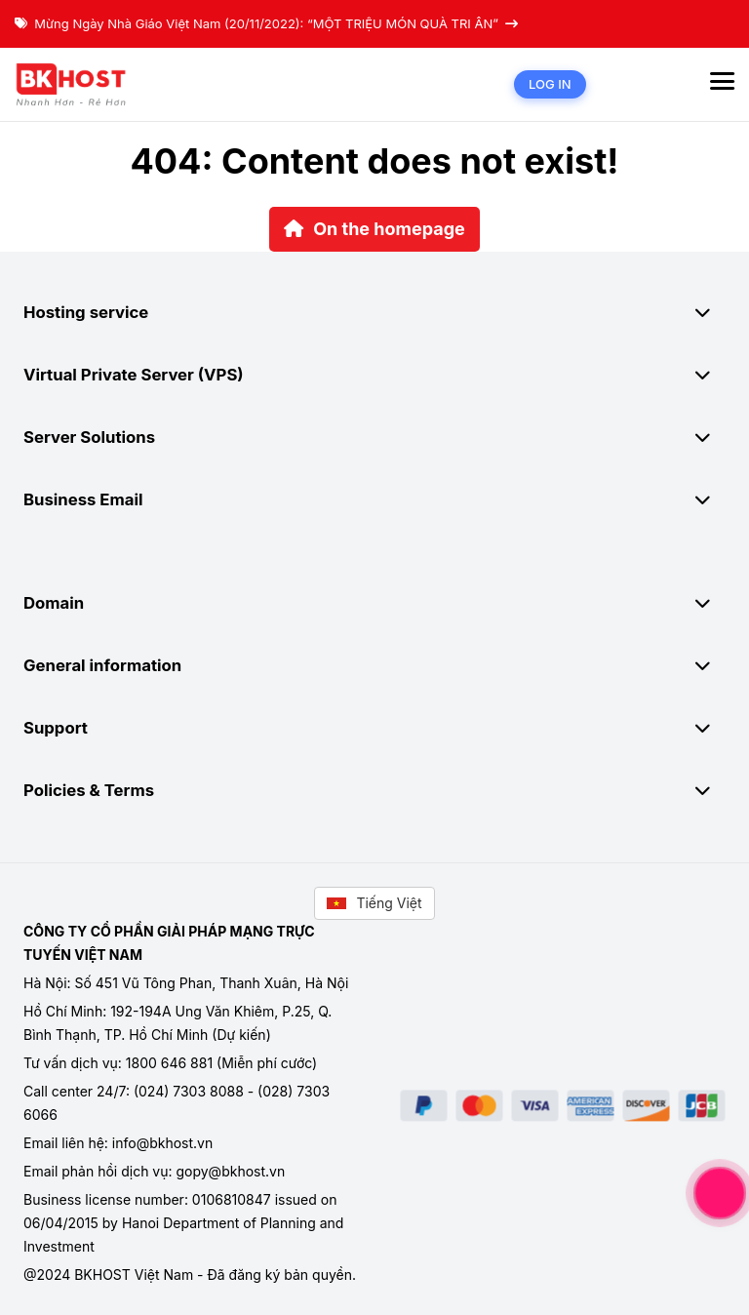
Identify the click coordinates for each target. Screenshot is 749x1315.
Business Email (374, 499)
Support (374, 727)
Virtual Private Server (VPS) (374, 374)
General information (374, 665)
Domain (374, 602)
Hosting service (374, 312)
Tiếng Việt (374, 903)
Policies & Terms (374, 790)
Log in (550, 84)
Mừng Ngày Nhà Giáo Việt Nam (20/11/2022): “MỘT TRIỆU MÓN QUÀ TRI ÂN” (266, 23)
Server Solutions (374, 437)
